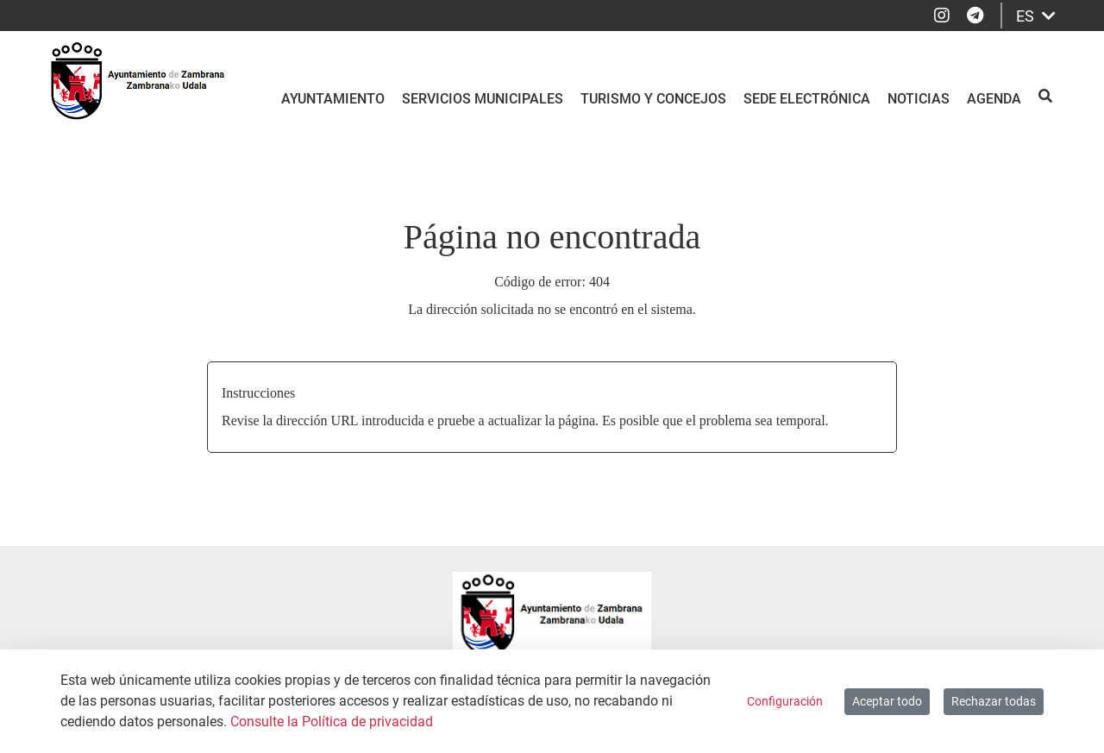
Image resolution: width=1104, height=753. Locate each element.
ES (1036, 16)
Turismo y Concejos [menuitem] (653, 99)
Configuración (785, 701)
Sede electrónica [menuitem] (806, 99)
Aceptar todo (887, 701)
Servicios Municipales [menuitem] (482, 99)
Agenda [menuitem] (994, 99)
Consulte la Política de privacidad (331, 721)
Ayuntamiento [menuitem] (333, 99)
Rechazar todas (993, 701)
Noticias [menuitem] (919, 99)
